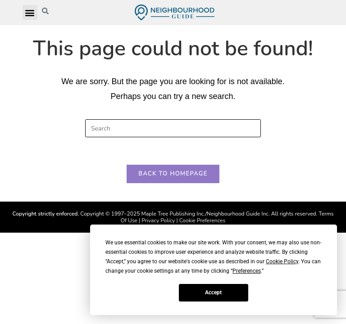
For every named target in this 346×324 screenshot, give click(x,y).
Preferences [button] (246, 271)
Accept (213, 292)
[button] (30, 12)
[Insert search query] (173, 128)
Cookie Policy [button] (282, 261)
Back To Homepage (172, 174)
